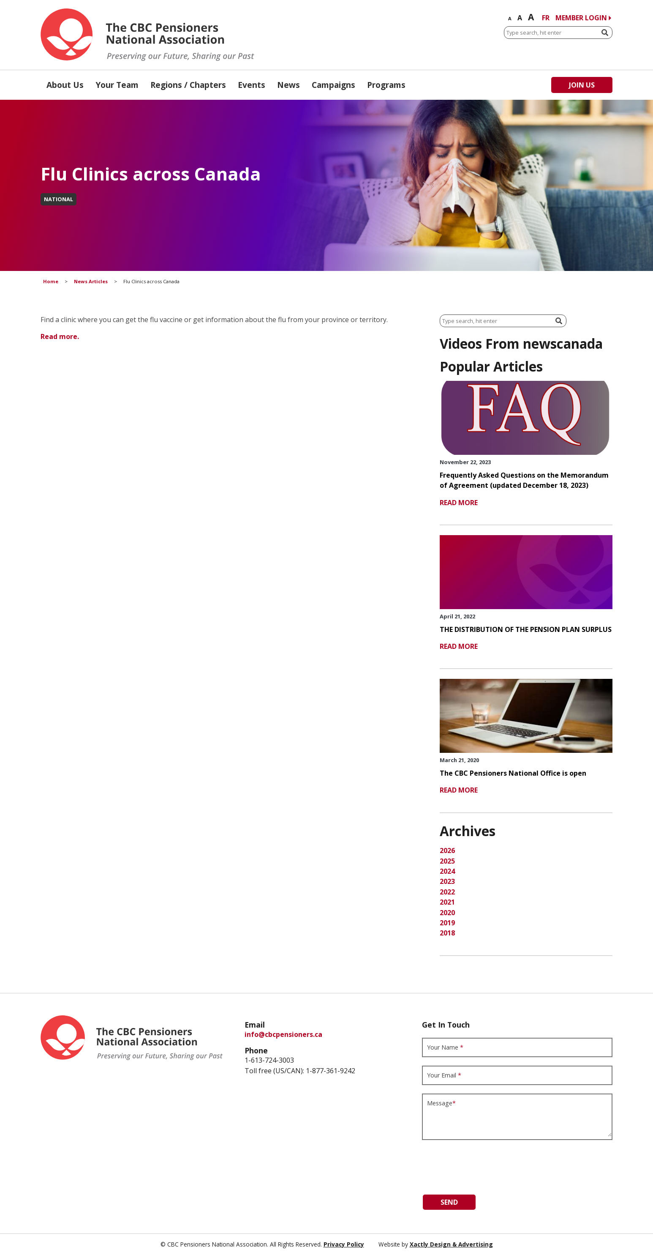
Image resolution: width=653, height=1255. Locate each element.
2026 (447, 850)
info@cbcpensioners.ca (283, 1034)
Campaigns (333, 84)
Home (50, 281)
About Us (65, 84)
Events (251, 84)
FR (546, 17)
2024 (447, 871)
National (58, 199)
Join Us (582, 85)
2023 (447, 881)
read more (459, 502)
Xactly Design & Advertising (451, 1244)
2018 (447, 933)
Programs (386, 84)
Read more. (60, 336)
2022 (447, 892)
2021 (447, 902)
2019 (447, 922)
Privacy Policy (344, 1244)
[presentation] (486, 1164)
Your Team (117, 84)
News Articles (91, 281)
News (288, 84)
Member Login (581, 17)
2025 (447, 861)
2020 (447, 912)
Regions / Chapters (188, 84)
